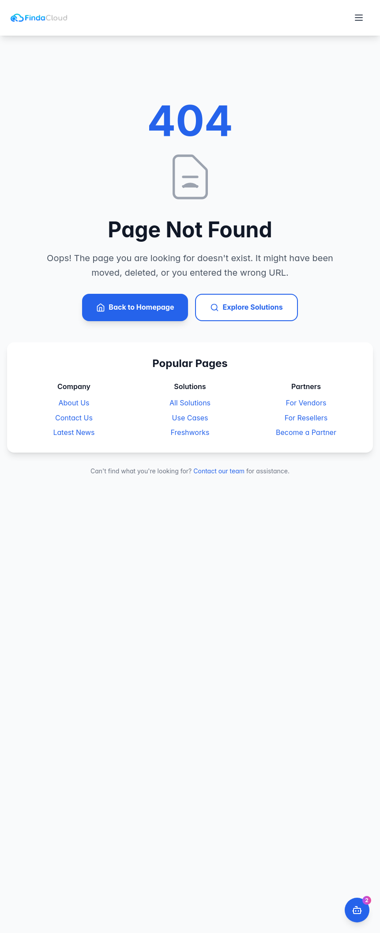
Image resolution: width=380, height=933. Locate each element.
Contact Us (74, 417)
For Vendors (306, 402)
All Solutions (190, 402)
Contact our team (219, 471)
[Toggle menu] (358, 17)
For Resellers (306, 417)
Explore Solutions (246, 307)
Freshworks (190, 432)
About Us (74, 402)
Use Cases (190, 417)
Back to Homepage (135, 307)
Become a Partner (306, 432)
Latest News (73, 432)
